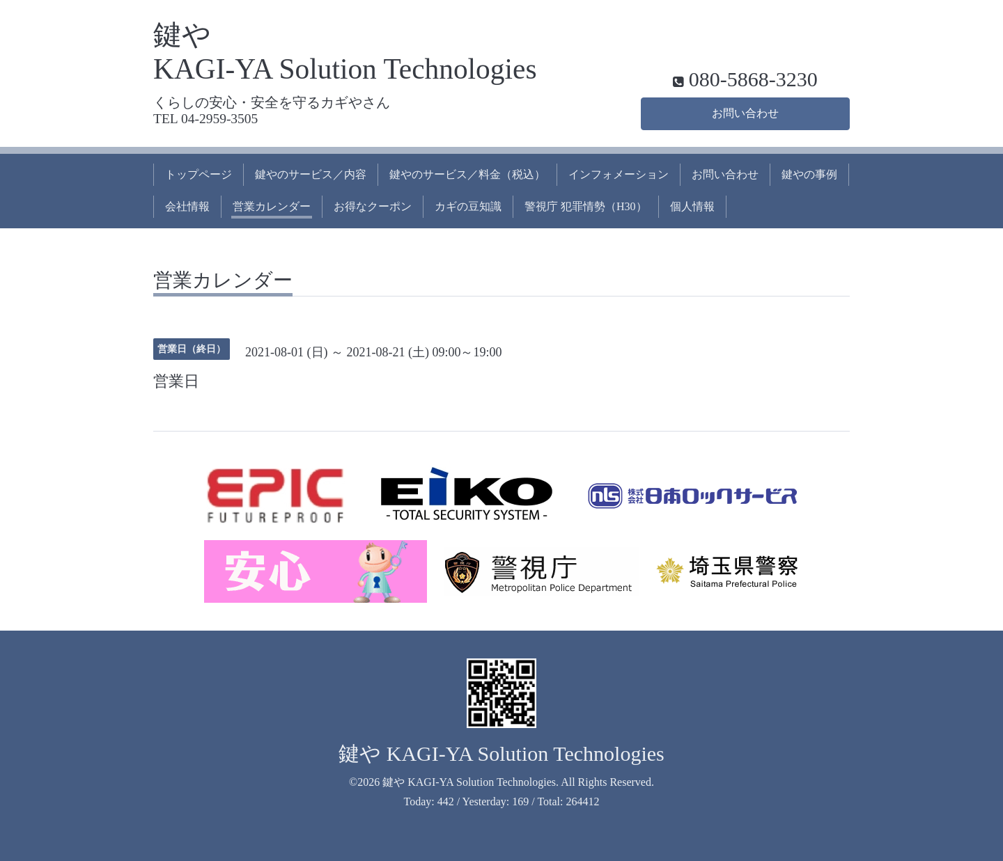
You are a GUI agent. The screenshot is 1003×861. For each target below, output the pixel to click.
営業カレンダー (272, 206)
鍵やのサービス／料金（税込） (467, 174)
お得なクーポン (373, 206)
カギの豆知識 (468, 206)
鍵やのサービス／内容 (310, 174)
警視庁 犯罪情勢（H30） (585, 206)
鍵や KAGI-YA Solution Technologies (501, 753)
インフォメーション (618, 174)
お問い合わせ (745, 113)
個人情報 (692, 206)
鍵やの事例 (809, 174)
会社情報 (187, 206)
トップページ (198, 174)
